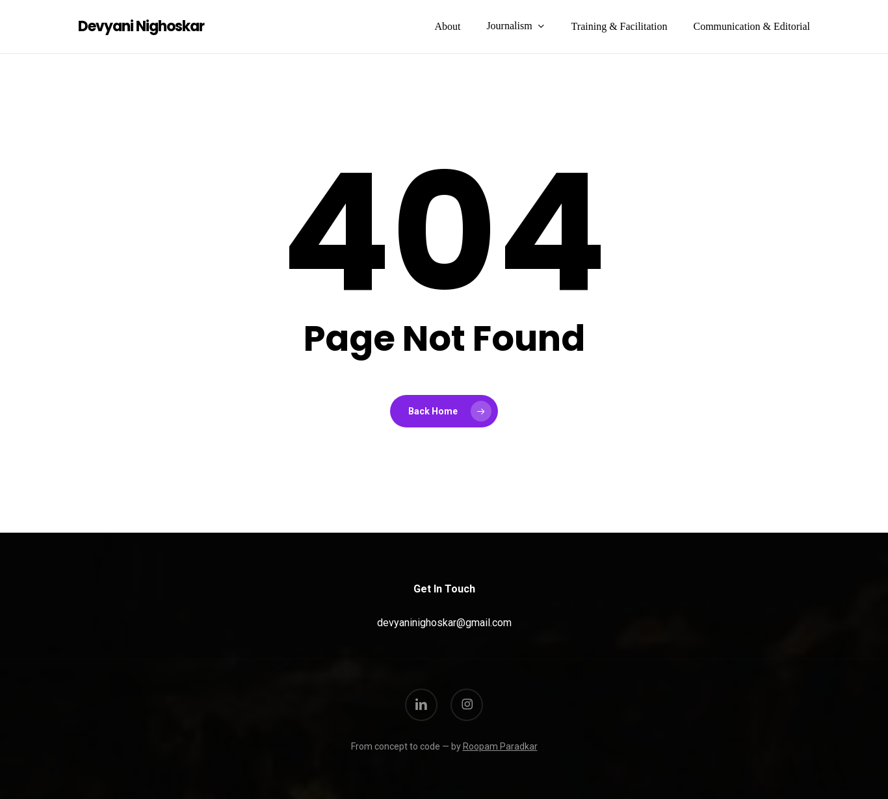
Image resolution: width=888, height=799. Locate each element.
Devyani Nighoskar (141, 26)
